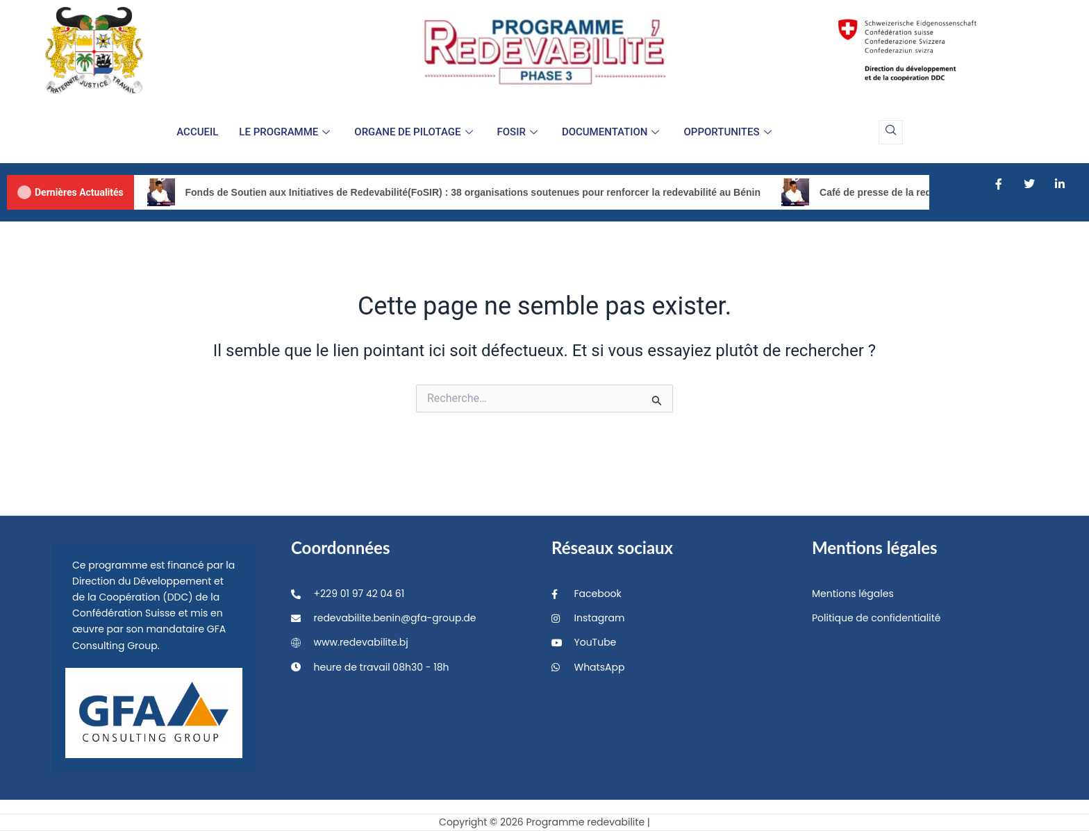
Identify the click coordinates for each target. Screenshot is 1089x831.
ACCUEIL (197, 132)
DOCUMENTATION (612, 132)
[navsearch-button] (891, 132)
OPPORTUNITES (728, 132)
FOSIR (519, 132)
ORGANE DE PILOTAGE (415, 132)
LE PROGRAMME (286, 132)
